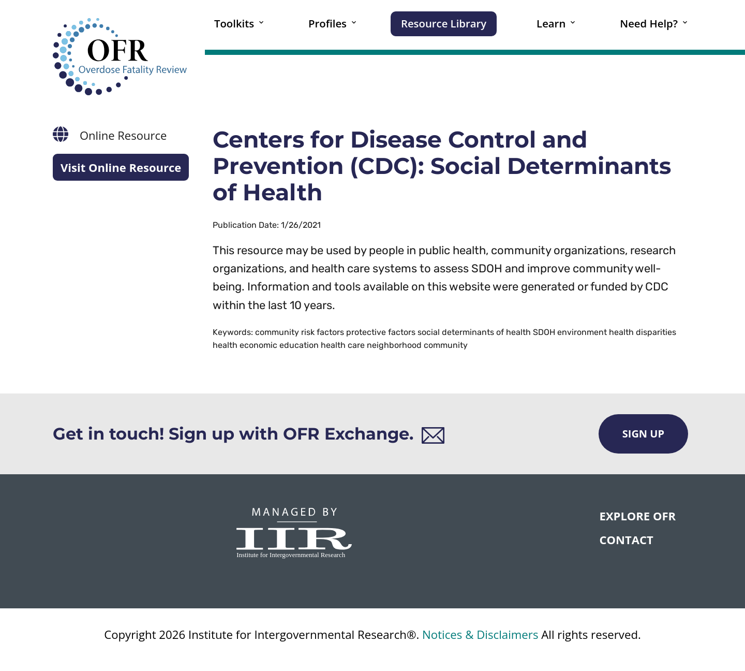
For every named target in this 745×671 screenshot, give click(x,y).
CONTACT (626, 539)
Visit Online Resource (121, 167)
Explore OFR (638, 515)
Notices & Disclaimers (480, 634)
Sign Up (643, 434)
